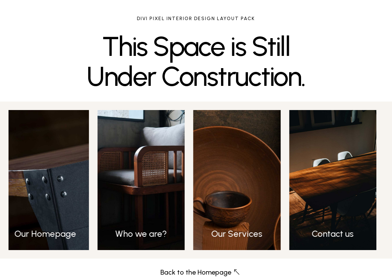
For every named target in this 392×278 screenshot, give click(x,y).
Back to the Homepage (195, 272)
